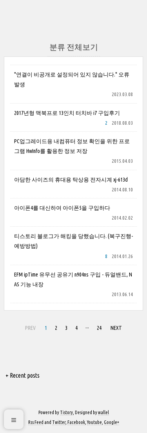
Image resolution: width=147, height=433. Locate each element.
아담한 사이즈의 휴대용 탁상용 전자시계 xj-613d (71, 179)
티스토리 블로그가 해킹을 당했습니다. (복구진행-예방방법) (73, 241)
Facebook (76, 422)
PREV (29, 326)
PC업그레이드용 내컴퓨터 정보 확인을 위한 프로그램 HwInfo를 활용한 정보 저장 (72, 146)
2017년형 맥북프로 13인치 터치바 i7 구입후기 (67, 113)
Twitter (58, 422)
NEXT (115, 326)
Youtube (94, 422)
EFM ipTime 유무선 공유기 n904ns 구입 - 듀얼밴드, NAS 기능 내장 (73, 279)
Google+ (111, 422)
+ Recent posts (22, 375)
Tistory (66, 412)
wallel (103, 412)
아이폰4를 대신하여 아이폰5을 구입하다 (62, 208)
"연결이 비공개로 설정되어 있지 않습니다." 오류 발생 (71, 79)
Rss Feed (36, 422)
